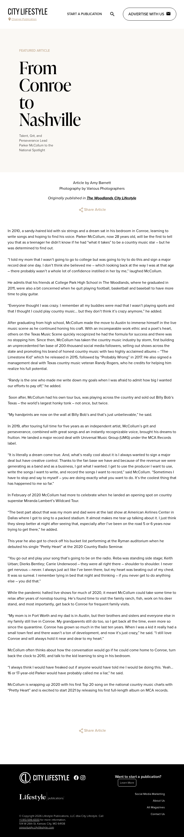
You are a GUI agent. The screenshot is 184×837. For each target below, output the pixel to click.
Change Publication (22, 19)
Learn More (127, 782)
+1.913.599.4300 (29, 819)
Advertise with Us (149, 14)
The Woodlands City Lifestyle (111, 198)
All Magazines (156, 807)
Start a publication (84, 14)
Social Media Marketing (150, 794)
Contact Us (158, 814)
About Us (159, 800)
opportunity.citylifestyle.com (36, 827)
